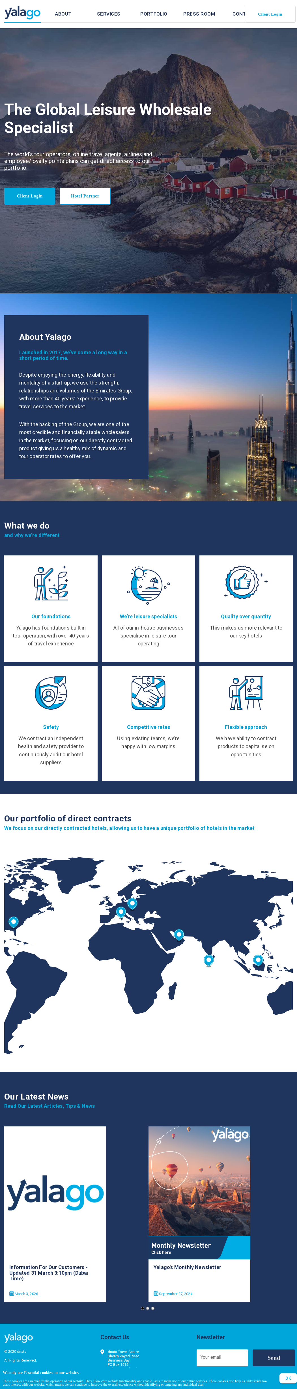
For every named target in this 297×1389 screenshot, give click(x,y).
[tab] (63, 14)
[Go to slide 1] (142, 1308)
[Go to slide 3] (152, 1308)
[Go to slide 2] (147, 1308)
